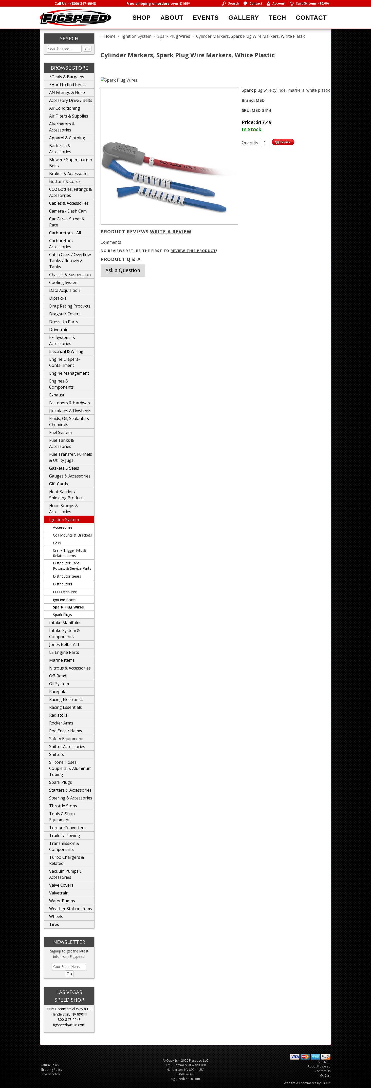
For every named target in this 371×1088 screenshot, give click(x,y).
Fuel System (60, 432)
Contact (311, 17)
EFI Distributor (65, 591)
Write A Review (170, 231)
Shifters (56, 754)
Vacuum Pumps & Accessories (65, 874)
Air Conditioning (64, 108)
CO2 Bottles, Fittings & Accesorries (70, 192)
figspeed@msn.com (69, 1024)
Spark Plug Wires (68, 607)
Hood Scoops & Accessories (63, 508)
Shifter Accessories (67, 746)
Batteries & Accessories (60, 149)
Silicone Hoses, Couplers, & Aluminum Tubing (70, 768)
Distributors (62, 584)
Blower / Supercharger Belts (70, 162)
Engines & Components (61, 384)
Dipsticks (57, 298)
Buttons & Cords (65, 181)
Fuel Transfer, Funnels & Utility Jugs (70, 457)
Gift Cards (58, 484)
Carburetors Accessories (61, 244)
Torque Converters (67, 827)
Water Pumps (62, 901)
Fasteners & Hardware (70, 403)
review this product (193, 250)
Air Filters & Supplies (68, 116)
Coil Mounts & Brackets (72, 535)
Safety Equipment (66, 738)
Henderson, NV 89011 (69, 1014)
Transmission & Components (64, 846)
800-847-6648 (69, 1019)
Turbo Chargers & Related (66, 860)
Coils (57, 543)
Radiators (58, 715)
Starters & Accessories (70, 790)
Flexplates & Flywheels (70, 410)
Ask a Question (122, 270)
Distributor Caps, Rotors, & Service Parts (72, 566)
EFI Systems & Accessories (62, 340)
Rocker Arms (61, 723)
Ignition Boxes (65, 599)
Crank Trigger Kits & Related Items (69, 553)
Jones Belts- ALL (64, 644)
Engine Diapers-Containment (64, 362)
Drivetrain (58, 329)
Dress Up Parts (63, 322)
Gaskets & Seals (64, 468)
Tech (277, 17)
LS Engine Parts (64, 652)
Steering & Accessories (70, 798)
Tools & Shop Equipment (62, 817)
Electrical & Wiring (66, 351)
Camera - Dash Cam (68, 211)
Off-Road (57, 676)
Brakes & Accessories (69, 173)
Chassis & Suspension (70, 274)
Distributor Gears (67, 576)
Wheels (56, 916)
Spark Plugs (62, 614)
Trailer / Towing (64, 835)
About (171, 17)
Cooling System (64, 282)
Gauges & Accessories (69, 476)
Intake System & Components (64, 633)
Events (206, 17)
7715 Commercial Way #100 (69, 1008)
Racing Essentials (65, 707)
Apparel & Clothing (67, 138)
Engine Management (69, 373)
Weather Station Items (70, 908)
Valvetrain (58, 893)
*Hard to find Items (67, 84)
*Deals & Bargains (66, 77)
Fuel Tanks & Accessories (61, 443)
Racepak (57, 691)
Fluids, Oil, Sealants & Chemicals (69, 421)
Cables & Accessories (69, 203)
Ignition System (64, 519)
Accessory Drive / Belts (70, 100)
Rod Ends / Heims (65, 731)
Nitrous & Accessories (70, 668)
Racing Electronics (66, 699)
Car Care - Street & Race (67, 222)
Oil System (59, 683)
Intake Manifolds (65, 622)
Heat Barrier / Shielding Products (67, 495)
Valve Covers (61, 885)
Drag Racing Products (69, 306)
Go (87, 48)
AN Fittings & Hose (67, 92)
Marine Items (62, 660)
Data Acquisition (64, 290)
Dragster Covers (65, 314)
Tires (54, 924)
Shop (142, 17)
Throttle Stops (63, 806)
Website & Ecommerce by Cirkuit (307, 1083)
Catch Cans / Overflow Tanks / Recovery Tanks (70, 261)
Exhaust (56, 395)
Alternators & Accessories (62, 127)
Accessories (62, 527)
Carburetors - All (65, 233)
